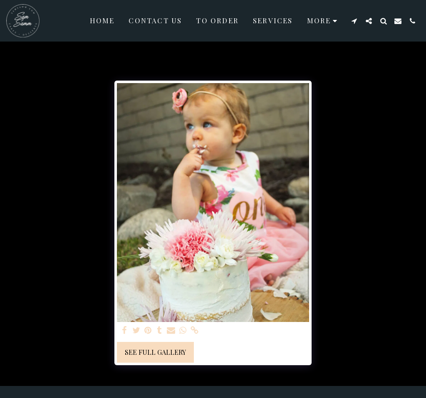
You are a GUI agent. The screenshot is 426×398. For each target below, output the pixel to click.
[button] (354, 21)
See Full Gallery (155, 352)
